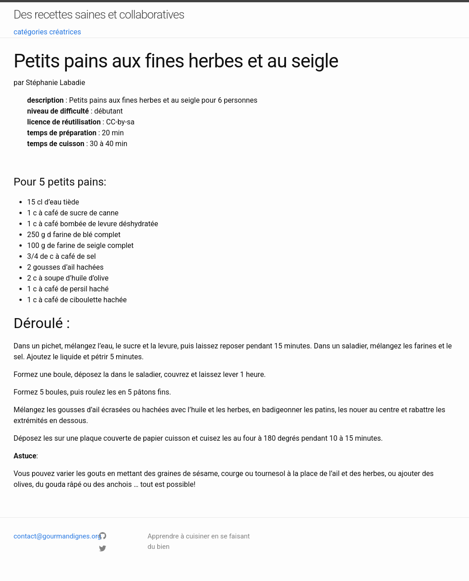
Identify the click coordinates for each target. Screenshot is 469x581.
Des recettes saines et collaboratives (99, 14)
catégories (30, 32)
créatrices (65, 32)
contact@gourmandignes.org (57, 536)
